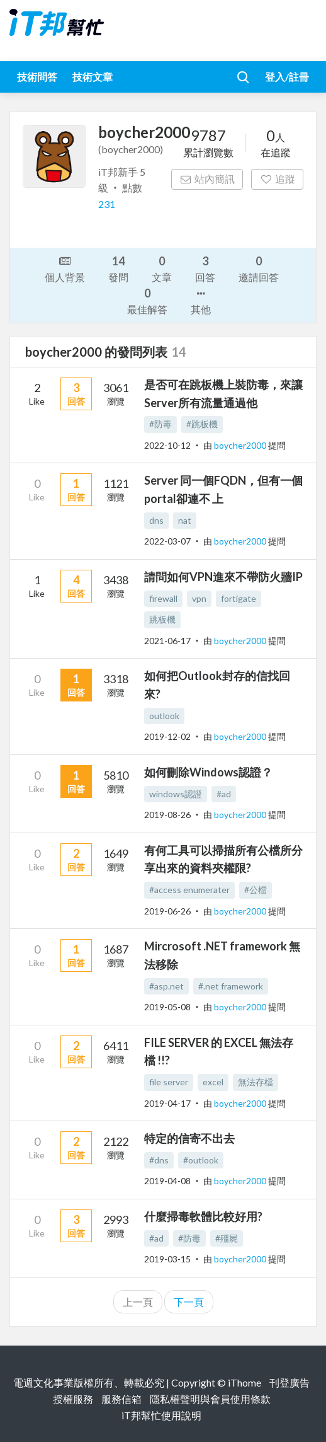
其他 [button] (201, 301)
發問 (118, 268)
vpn (199, 598)
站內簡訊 (207, 179)
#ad (223, 793)
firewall (163, 598)
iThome (244, 1382)
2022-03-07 (167, 541)
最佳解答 (147, 300)
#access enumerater (189, 889)
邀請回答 (259, 268)
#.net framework (230, 986)
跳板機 (162, 619)
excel (213, 1081)
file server (168, 1081)
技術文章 (92, 77)
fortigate (238, 598)
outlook (164, 715)
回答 (205, 268)
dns (156, 520)
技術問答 (37, 77)
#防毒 (160, 423)
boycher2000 (241, 445)
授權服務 (73, 1399)
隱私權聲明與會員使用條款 (210, 1399)
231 (106, 204)
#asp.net (166, 986)
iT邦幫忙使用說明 (161, 1415)
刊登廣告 (289, 1382)
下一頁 (189, 1302)
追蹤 (277, 179)
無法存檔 (255, 1081)
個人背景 (65, 268)
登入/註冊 (287, 77)
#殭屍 (226, 1238)
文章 (162, 268)
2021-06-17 (167, 640)
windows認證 (175, 793)
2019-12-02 (167, 736)
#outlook (200, 1160)
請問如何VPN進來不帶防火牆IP (223, 577)
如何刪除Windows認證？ (208, 772)
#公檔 (255, 889)
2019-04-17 (167, 1103)
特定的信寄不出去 (189, 1138)
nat (184, 520)
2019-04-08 (167, 1180)
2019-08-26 (167, 814)
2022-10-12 (167, 445)
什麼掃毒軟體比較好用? (203, 1216)
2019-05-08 (167, 1006)
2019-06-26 (167, 911)
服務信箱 (121, 1399)
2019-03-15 (167, 1259)
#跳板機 (202, 423)
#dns (159, 1160)
